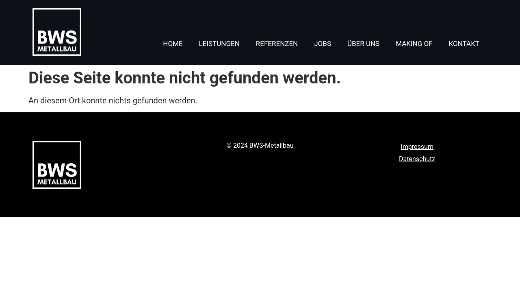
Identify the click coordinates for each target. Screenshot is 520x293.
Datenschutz (417, 159)
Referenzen (277, 43)
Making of (414, 43)
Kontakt (464, 43)
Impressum (417, 147)
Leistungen (219, 43)
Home (172, 43)
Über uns (363, 43)
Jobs (322, 43)
